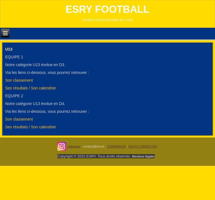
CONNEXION (116, 146)
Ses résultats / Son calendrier (30, 88)
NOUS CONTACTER (142, 146)
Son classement (19, 80)
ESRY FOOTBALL (107, 9)
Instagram (74, 146)
